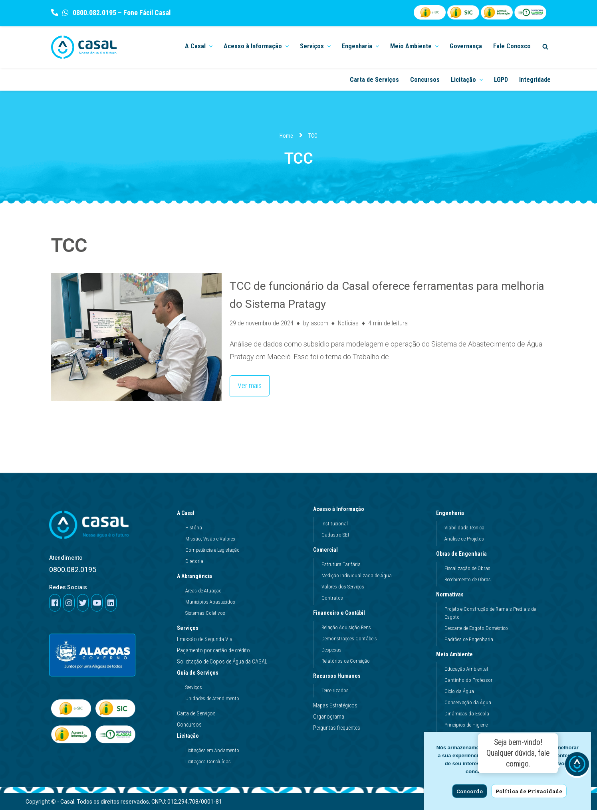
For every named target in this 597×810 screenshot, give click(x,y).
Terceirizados (335, 690)
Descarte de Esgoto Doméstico (476, 628)
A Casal (187, 513)
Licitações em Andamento (212, 750)
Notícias (348, 323)
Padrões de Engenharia (468, 639)
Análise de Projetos (464, 539)
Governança (466, 46)
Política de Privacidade (529, 791)
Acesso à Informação (340, 509)
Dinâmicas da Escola (466, 714)
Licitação (190, 736)
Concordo (469, 791)
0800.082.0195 (93, 12)
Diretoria (194, 561)
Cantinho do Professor (468, 680)
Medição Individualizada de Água (356, 575)
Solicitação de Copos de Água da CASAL (222, 661)
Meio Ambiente (456, 654)
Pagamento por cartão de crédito (213, 650)
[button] (210, 46)
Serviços (187, 628)
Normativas (452, 594)
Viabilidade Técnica (464, 528)
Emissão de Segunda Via (204, 639)
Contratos (332, 598)
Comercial (327, 550)
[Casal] (84, 47)
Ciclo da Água (459, 691)
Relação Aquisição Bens (346, 627)
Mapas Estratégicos (335, 705)
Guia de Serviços (199, 673)
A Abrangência (196, 576)
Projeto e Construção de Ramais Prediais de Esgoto (490, 613)
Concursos (425, 79)
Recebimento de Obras (467, 579)
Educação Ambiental (466, 669)
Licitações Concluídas (208, 761)
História (193, 528)
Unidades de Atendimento (212, 698)
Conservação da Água (467, 702)
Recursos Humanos (339, 676)
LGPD (501, 79)
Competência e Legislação (212, 550)
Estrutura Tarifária (341, 564)
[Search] (545, 47)
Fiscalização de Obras (467, 568)
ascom (319, 323)
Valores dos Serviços (342, 587)
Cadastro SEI (335, 535)
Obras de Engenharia (463, 554)
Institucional (334, 524)
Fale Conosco (512, 46)
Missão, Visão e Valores (210, 539)
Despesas (331, 650)
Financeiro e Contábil (341, 613)
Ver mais (246, 383)
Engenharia (452, 513)
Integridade (535, 79)
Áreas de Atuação (203, 591)
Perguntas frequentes (336, 728)
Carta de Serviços (374, 79)
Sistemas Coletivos (205, 613)
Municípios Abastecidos (210, 602)
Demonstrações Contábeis (349, 639)
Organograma (328, 716)
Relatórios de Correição (345, 661)
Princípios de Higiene (466, 725)
